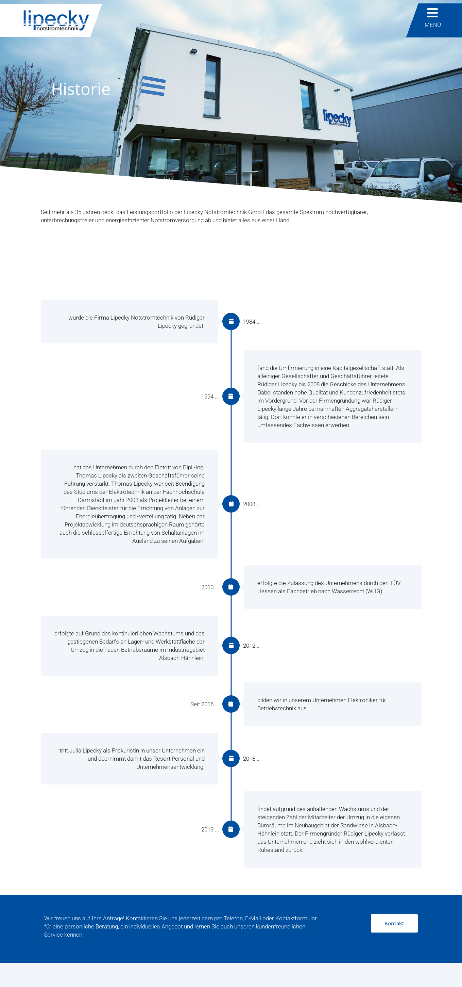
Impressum (55, 969)
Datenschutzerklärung (101, 969)
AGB (138, 969)
